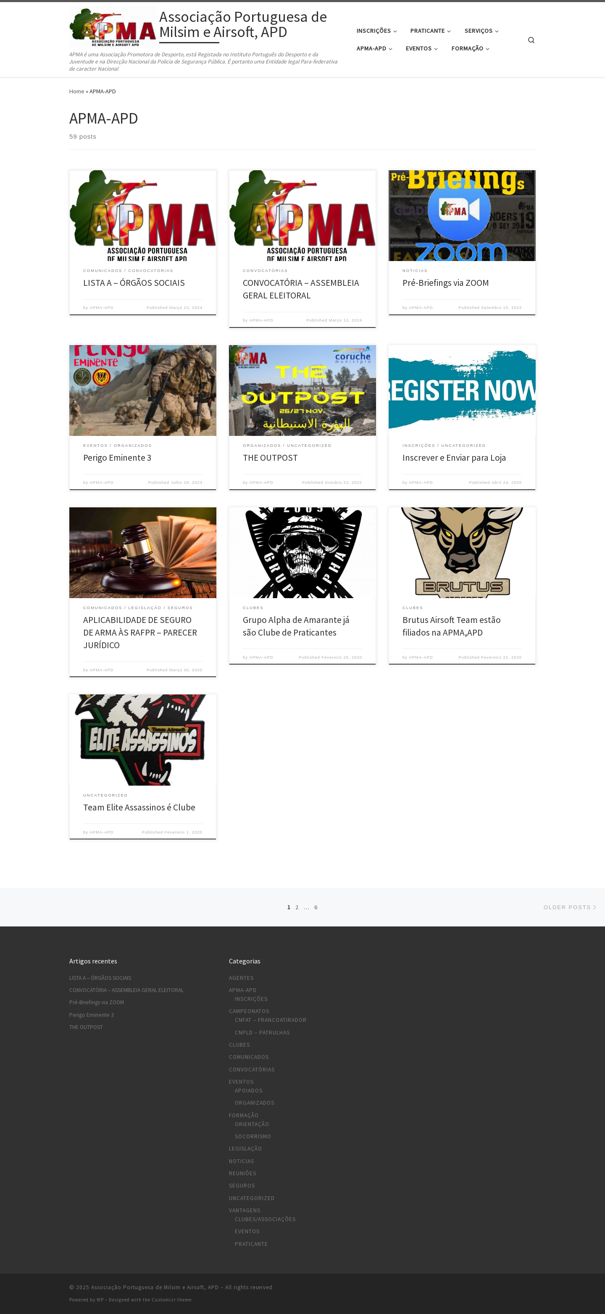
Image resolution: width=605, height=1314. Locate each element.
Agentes (241, 978)
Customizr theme (172, 1300)
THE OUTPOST (270, 457)
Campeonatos (249, 1011)
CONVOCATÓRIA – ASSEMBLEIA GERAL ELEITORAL (126, 990)
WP (100, 1300)
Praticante (251, 1244)
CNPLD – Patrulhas (262, 1032)
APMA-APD (102, 308)
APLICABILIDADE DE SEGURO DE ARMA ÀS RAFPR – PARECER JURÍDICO (140, 632)
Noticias (241, 1161)
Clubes (239, 1044)
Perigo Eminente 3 (117, 457)
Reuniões (242, 1173)
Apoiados (249, 1090)
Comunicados (249, 1057)
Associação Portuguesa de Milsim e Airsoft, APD (155, 1287)
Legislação (245, 1148)
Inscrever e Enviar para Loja (454, 457)
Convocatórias (252, 1069)
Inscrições (251, 999)
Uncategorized (252, 1198)
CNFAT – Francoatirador (271, 1020)
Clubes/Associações (265, 1219)
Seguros (242, 1185)
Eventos (241, 1081)
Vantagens (244, 1210)
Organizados (254, 1102)
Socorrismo (253, 1136)
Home (76, 91)
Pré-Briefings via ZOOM (445, 282)
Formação (244, 1115)
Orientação (252, 1124)
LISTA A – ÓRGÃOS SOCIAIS (134, 282)
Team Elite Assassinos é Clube (139, 807)
